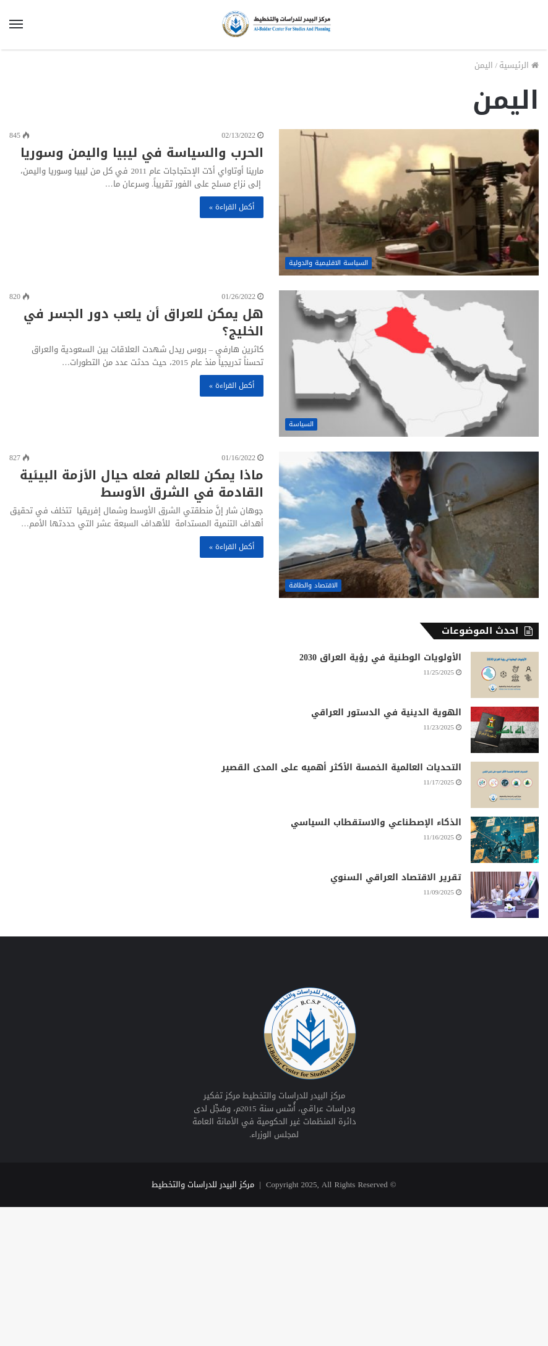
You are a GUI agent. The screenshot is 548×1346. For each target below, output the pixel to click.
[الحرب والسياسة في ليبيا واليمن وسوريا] (409, 202)
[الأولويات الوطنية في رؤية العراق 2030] (505, 675)
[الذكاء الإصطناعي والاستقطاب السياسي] (505, 840)
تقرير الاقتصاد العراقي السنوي (395, 877)
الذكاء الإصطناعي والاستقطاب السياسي (376, 822)
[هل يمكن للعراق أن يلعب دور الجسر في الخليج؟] (409, 363)
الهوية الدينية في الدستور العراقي (386, 712)
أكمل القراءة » (231, 207)
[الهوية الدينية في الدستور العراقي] (505, 730)
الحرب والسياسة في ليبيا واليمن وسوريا (141, 152)
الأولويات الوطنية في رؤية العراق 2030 (380, 657)
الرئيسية (519, 65)
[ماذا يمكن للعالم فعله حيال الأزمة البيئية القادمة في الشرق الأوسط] (409, 525)
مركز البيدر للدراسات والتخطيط (203, 1184)
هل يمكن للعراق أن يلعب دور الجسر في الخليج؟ (143, 322)
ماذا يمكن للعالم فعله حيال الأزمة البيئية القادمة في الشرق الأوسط (141, 483)
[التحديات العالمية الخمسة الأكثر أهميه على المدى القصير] (505, 785)
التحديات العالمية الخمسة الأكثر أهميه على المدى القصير (341, 767)
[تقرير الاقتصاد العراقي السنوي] (505, 895)
